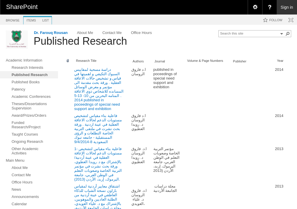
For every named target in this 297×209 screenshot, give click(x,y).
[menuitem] (255, 7)
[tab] (13, 19)
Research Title (86, 60)
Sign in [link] (287, 7)
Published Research (80, 41)
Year (280, 60)
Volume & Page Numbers (205, 60)
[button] (288, 33)
